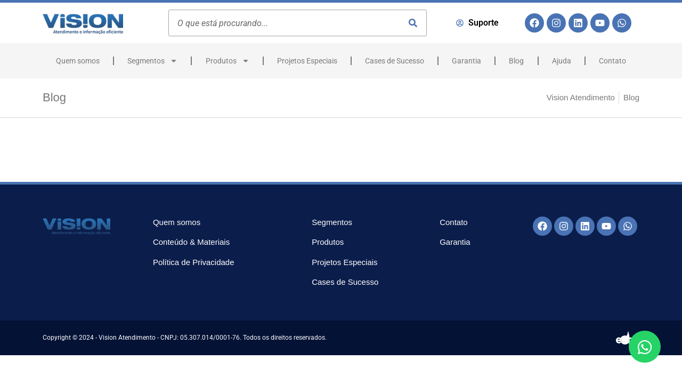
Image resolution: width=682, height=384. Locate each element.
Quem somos (78, 61)
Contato (612, 61)
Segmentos (152, 61)
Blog (516, 61)
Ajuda (561, 61)
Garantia (466, 61)
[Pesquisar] (413, 23)
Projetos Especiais (307, 61)
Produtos (227, 61)
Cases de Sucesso (394, 61)
